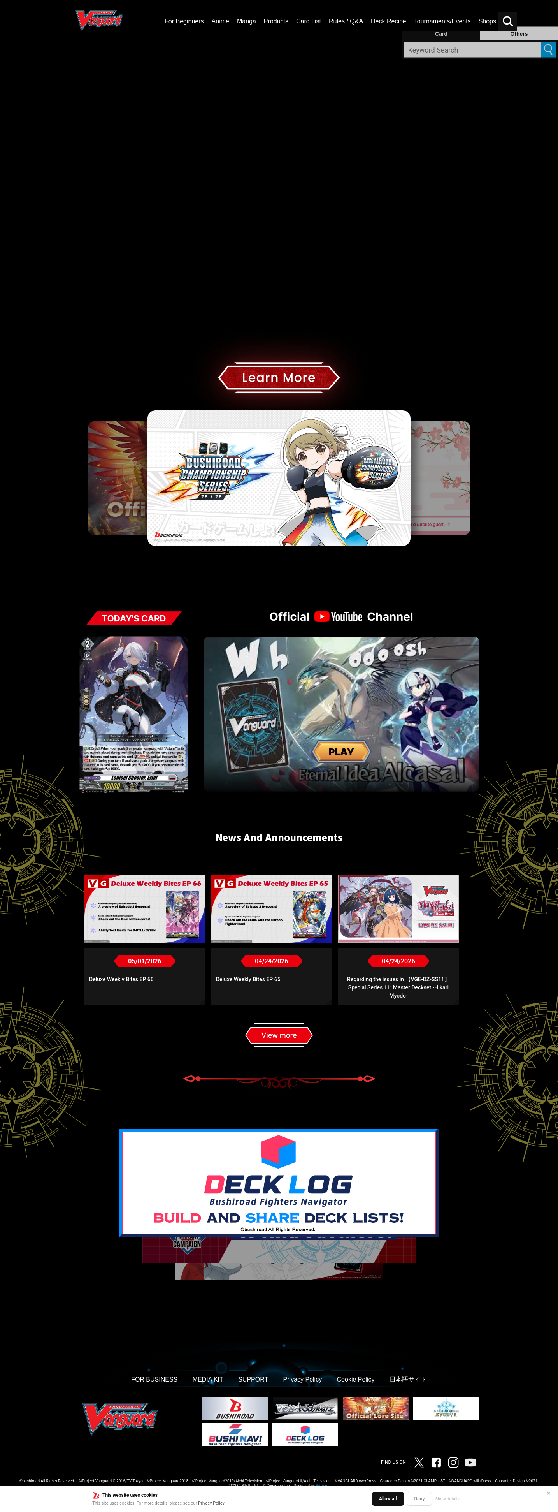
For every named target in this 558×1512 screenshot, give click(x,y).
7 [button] (309, 564)
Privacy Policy (211, 1503)
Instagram (453, 1463)
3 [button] (269, 564)
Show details (447, 1498)
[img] (279, 239)
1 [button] (248, 564)
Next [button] (475, 478)
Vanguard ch (470, 1463)
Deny (419, 1498)
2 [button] (258, 564)
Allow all (388, 1498)
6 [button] (299, 564)
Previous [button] (83, 478)
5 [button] (289, 564)
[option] (279, 410)
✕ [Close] (548, 1493)
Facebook (436, 1463)
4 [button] (279, 564)
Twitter (419, 1463)
